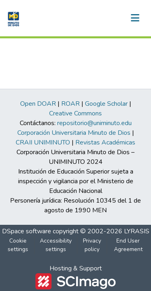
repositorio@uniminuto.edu (94, 123)
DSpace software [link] (26, 231)
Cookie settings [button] (18, 245)
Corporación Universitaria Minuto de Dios (73, 132)
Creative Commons (75, 113)
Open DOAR (38, 103)
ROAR (70, 103)
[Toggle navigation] (135, 18)
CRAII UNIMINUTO (43, 142)
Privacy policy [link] (92, 245)
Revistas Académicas (105, 142)
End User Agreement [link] (128, 245)
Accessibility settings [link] (56, 245)
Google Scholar (106, 103)
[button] (13, 18)
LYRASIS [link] (136, 231)
